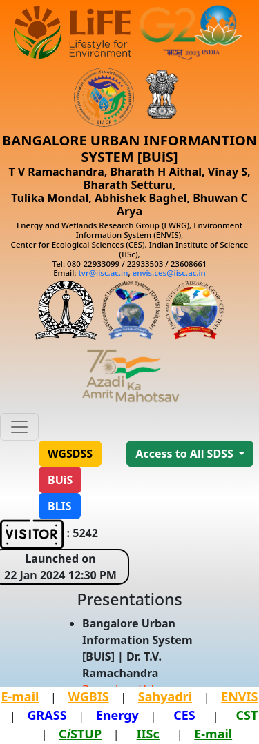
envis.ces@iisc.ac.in (169, 273)
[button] (70, 454)
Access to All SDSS (185, 453)
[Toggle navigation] (19, 427)
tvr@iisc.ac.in (103, 273)
